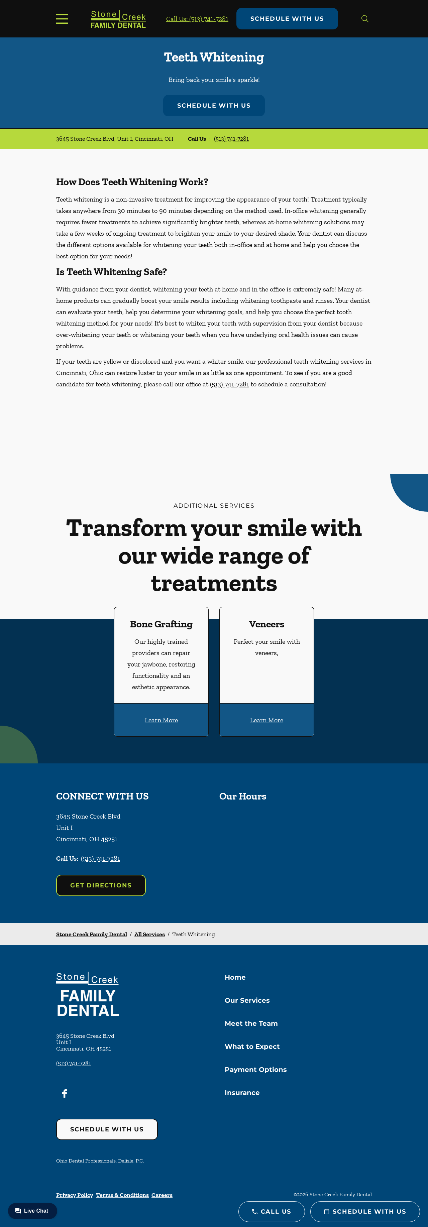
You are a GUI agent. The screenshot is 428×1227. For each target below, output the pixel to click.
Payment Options (256, 1070)
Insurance (242, 1093)
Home (235, 977)
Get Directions (101, 885)
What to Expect (252, 1046)
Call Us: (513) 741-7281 (197, 19)
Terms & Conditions (122, 1195)
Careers (162, 1195)
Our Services (247, 1000)
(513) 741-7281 (231, 138)
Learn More (161, 720)
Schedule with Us (287, 18)
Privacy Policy (74, 1195)
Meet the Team (251, 1023)
